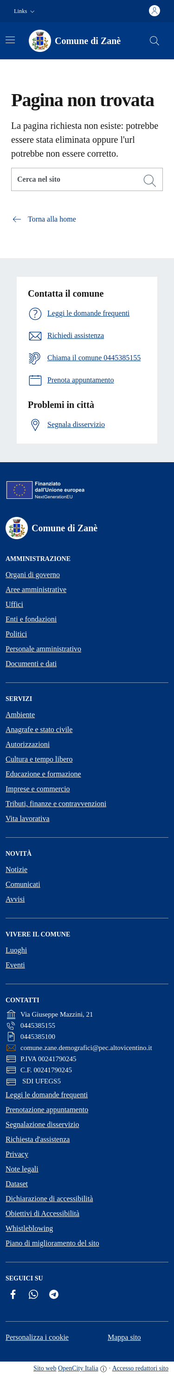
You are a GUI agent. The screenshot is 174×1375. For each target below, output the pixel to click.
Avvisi (15, 899)
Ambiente (20, 715)
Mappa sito (124, 1337)
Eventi (15, 965)
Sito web (44, 1368)
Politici (16, 634)
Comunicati (23, 884)
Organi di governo (33, 575)
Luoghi (16, 950)
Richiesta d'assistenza (38, 1139)
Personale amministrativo (43, 649)
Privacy (17, 1154)
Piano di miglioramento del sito (52, 1243)
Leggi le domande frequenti (47, 1095)
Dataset (17, 1184)
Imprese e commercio (38, 789)
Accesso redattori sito (140, 1368)
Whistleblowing (29, 1228)
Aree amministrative (36, 589)
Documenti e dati (31, 664)
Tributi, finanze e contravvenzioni (56, 804)
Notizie (16, 869)
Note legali (22, 1169)
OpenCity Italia (78, 1368)
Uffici (14, 604)
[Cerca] (150, 180)
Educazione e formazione (43, 774)
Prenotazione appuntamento (47, 1110)
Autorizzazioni (28, 744)
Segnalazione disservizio (42, 1124)
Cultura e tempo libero (39, 759)
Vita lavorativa (28, 818)
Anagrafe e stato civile (39, 729)
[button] (25, 11)
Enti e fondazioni (31, 619)
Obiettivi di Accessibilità (42, 1213)
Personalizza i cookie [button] (37, 1337)
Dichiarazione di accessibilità (49, 1199)
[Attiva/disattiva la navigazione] (10, 39)
